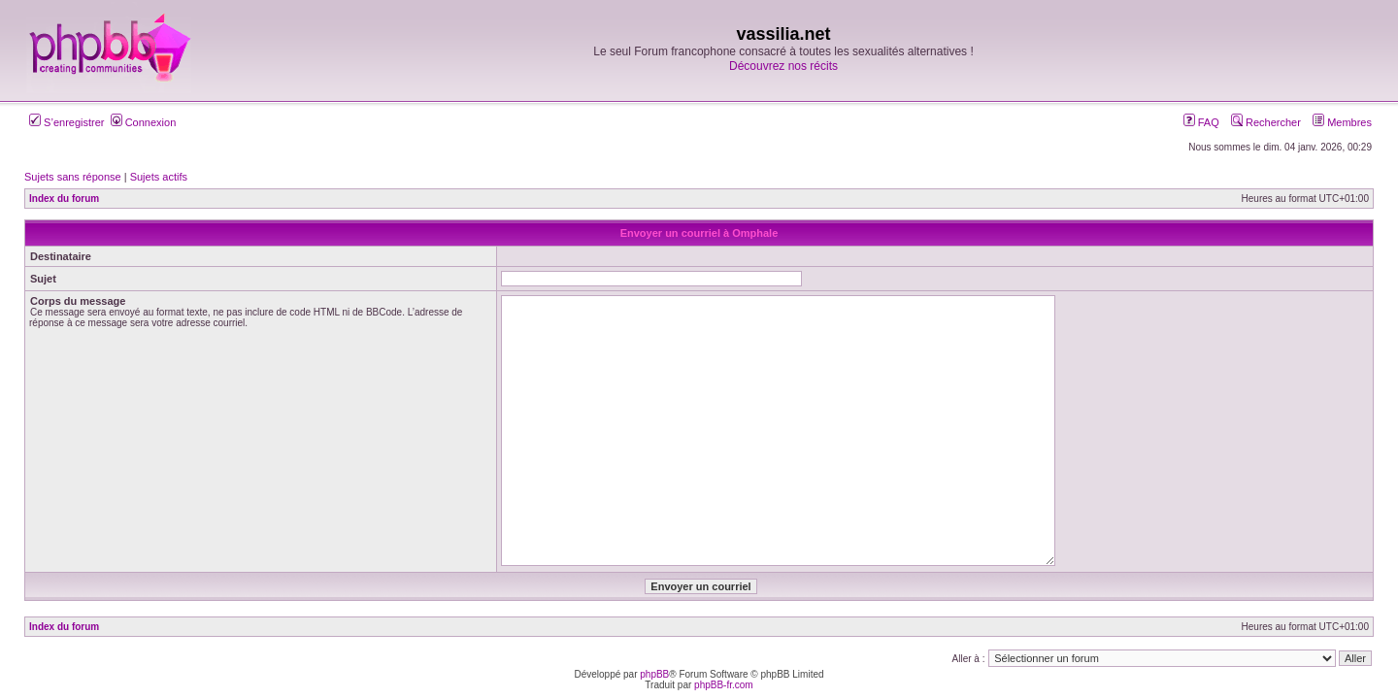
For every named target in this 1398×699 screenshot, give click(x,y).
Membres (1342, 122)
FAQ (1201, 122)
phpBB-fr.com (723, 685)
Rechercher (1266, 122)
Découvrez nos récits (783, 66)
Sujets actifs (158, 177)
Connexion (144, 122)
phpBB (654, 674)
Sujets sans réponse (72, 177)
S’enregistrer (66, 122)
